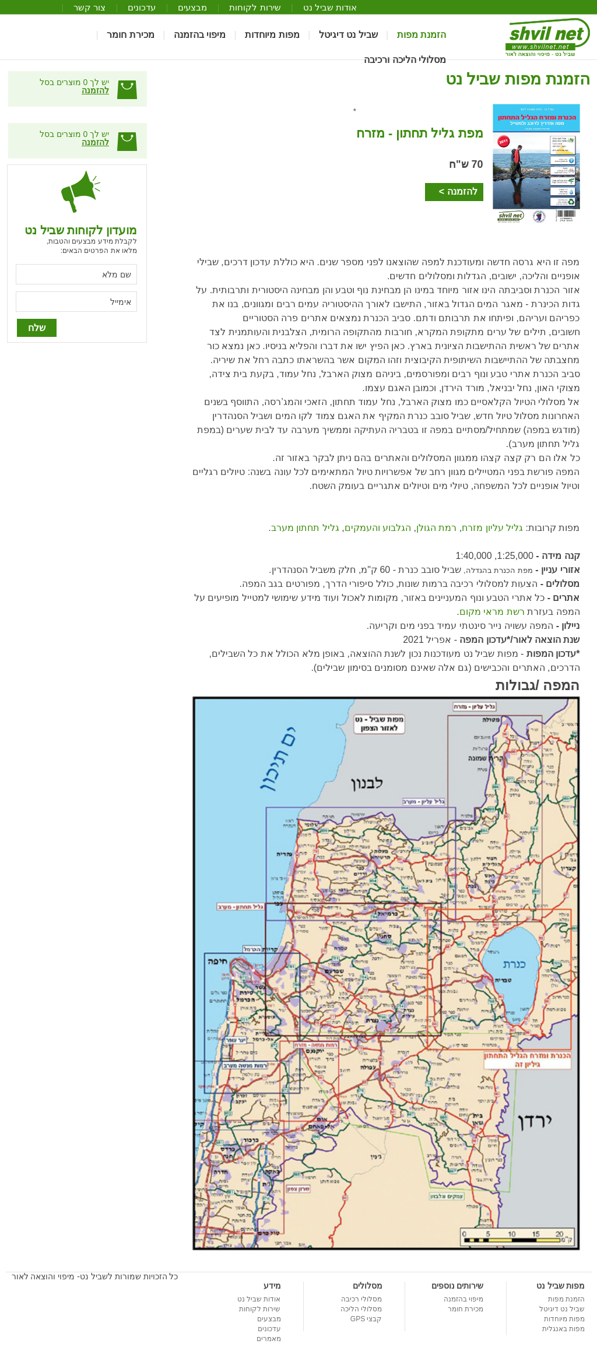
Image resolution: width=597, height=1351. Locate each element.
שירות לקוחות (254, 7)
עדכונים (142, 7)
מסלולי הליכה (361, 1309)
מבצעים (192, 7)
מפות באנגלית (563, 1329)
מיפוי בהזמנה (200, 35)
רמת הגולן (436, 528)
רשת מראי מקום (492, 612)
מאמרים (269, 1339)
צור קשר (89, 7)
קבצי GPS (366, 1319)
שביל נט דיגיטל (348, 35)
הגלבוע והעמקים (378, 528)
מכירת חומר (130, 35)
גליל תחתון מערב (305, 528)
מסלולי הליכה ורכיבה (405, 60)
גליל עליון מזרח (492, 528)
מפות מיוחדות (272, 35)
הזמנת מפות (421, 35)
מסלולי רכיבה (361, 1299)
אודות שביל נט (330, 7)
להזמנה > (458, 191)
